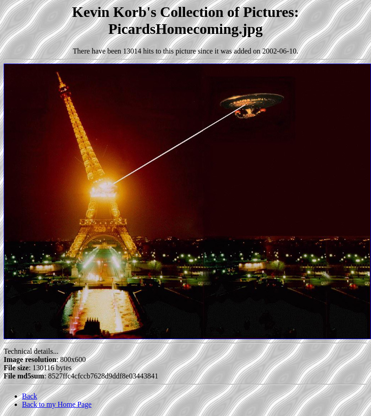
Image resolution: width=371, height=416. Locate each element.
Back (29, 396)
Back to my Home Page (57, 404)
